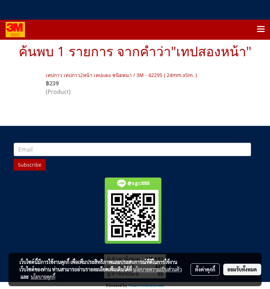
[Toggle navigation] (261, 29)
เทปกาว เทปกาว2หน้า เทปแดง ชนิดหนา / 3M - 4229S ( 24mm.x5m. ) (121, 75)
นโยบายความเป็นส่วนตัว (157, 269)
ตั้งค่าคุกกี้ (205, 269)
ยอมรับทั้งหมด (242, 269)
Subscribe (29, 164)
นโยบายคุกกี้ (43, 277)
